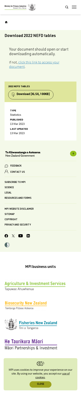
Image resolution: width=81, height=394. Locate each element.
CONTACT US (17, 172)
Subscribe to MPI (15, 182)
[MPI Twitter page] (13, 236)
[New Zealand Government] (40, 154)
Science (9, 188)
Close (40, 384)
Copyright (11, 220)
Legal (8, 193)
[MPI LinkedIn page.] (28, 236)
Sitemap (10, 214)
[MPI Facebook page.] (6, 236)
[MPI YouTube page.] (20, 236)
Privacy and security (18, 225)
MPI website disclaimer (19, 209)
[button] (7, 245)
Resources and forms (18, 198)
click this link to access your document (34, 64)
